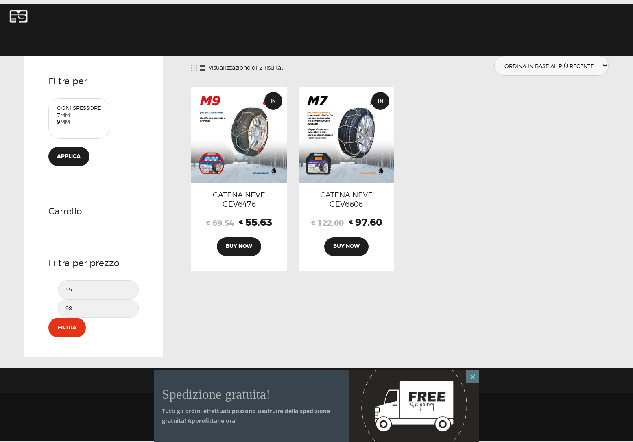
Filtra (66, 328)
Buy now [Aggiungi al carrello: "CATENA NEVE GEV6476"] (239, 248)
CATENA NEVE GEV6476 (239, 199)
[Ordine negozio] (550, 66)
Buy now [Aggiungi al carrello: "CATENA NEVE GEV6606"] (346, 248)
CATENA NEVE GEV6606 (346, 199)
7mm (79, 115)
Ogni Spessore (79, 108)
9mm (79, 121)
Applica (69, 156)
